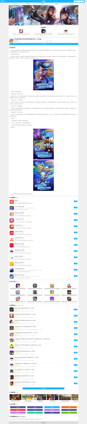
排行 (22, 305)
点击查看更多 (43, 388)
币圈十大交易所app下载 (14, 419)
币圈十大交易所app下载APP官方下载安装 (26, 419)
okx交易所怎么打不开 (38, 419)
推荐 (16, 305)
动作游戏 (71, 3)
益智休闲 (57, 3)
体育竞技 (42, 3)
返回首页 (43, 422)
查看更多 (16, 197)
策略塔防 (28, 3)
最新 (19, 305)
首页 (15, 3)
